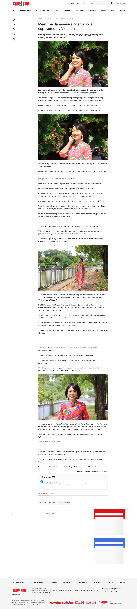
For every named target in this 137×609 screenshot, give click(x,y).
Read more (50, 513)
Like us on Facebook (45, 467)
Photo (122, 11)
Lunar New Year (64, 503)
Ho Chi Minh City (42, 11)
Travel (56, 11)
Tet (45, 503)
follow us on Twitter (62, 467)
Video (113, 11)
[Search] (101, 3)
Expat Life (92, 11)
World (103, 11)
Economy (67, 11)
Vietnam (52, 503)
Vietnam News (25, 11)
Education (79, 11)
